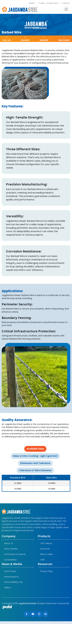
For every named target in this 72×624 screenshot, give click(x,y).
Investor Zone (52, 3)
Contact (66, 3)
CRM (42, 559)
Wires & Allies (46, 554)
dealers (25, 39)
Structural (45, 548)
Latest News (10, 571)
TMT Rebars (46, 543)
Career (42, 3)
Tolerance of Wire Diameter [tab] (35, 470)
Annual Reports (11, 576)
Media (31, 3)
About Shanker (11, 548)
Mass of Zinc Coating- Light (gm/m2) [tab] (35, 456)
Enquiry (44, 39)
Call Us (6, 39)
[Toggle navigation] (66, 9)
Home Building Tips (13, 582)
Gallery (7, 587)
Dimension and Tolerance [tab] (35, 463)
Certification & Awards (15, 554)
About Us (8, 543)
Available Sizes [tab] (35, 448)
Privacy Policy (46, 571)
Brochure (64, 39)
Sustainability (10, 559)
